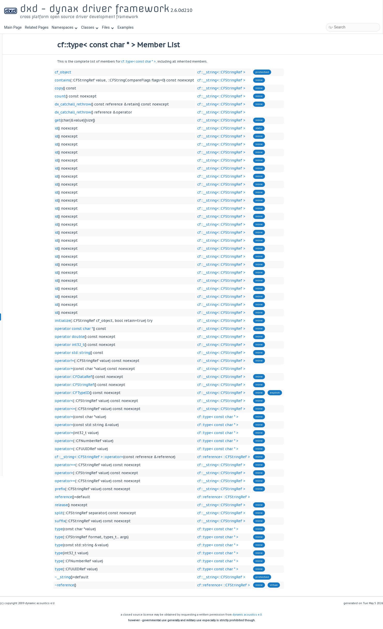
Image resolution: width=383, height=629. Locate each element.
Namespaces (64, 27)
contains (94, 80)
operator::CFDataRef (105, 376)
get (90, 120)
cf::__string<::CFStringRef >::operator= (121, 456)
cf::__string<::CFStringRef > (253, 72)
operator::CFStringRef (106, 384)
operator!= (96, 360)
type (91, 529)
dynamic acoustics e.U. (247, 614)
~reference (96, 585)
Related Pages (37, 27)
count (92, 96)
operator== (97, 465)
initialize (95, 320)
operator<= (97, 408)
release (93, 505)
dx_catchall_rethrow (105, 104)
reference (95, 497)
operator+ (96, 368)
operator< (96, 400)
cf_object (95, 72)
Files (108, 27)
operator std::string (104, 352)
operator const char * (106, 328)
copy (91, 88)
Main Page (13, 27)
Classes (89, 27)
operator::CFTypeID (104, 392)
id (88, 128)
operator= (96, 416)
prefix (92, 489)
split (91, 513)
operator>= (97, 481)
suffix (92, 521)
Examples (126, 27)
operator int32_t (101, 344)
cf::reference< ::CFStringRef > (255, 456)
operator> (96, 473)
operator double (101, 336)
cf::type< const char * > (170, 61)
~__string (95, 577)
